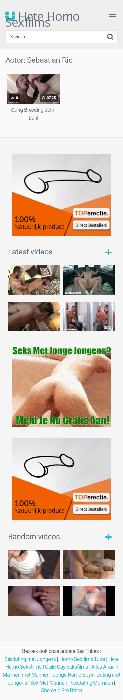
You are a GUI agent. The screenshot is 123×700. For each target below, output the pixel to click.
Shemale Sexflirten (61, 691)
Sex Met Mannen (48, 683)
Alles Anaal (103, 667)
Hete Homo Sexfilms (42, 16)
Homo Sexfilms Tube (82, 659)
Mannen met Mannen (26, 675)
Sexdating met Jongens (30, 659)
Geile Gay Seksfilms (66, 667)
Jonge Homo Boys (73, 675)
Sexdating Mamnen (92, 683)
